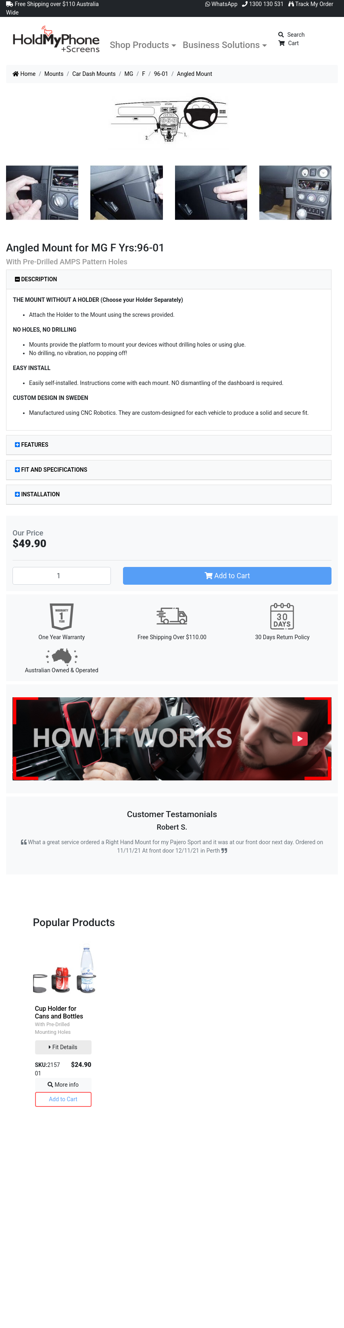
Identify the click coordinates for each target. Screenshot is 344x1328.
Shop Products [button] (139, 45)
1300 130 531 (263, 4)
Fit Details (63, 1047)
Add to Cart (227, 576)
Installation (37, 494)
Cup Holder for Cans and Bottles (59, 1012)
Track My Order (311, 4)
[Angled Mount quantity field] (62, 576)
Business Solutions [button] (221, 45)
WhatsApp (221, 4)
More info (63, 1084)
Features (31, 444)
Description (36, 279)
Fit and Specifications (51, 469)
